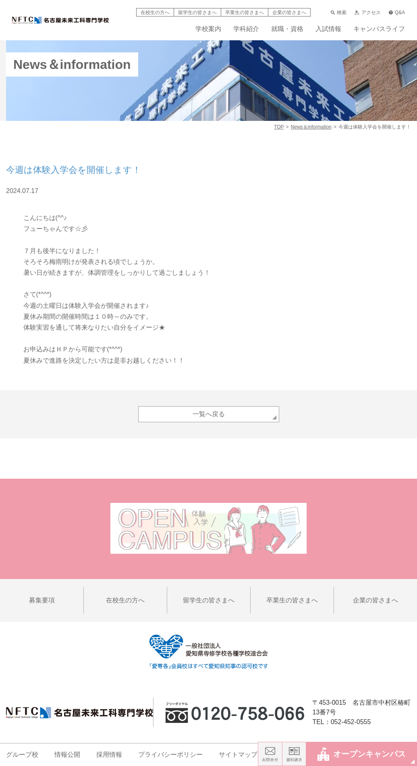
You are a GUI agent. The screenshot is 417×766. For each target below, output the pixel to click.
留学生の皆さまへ (197, 12)
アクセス (367, 12)
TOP (279, 127)
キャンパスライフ (379, 29)
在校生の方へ (155, 12)
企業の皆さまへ (289, 12)
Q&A (397, 12)
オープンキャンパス (361, 753)
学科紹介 (246, 29)
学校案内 (208, 29)
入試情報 (328, 29)
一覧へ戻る (209, 414)
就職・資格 (287, 29)
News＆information (311, 127)
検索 (338, 12)
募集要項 (42, 600)
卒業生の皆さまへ (244, 12)
